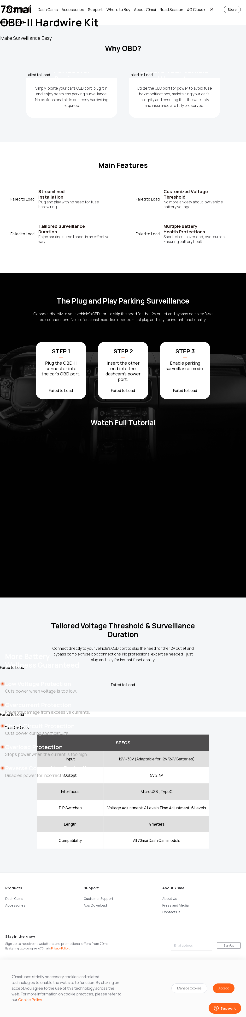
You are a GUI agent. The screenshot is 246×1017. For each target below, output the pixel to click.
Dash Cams (48, 9)
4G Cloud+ (196, 9)
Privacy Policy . (60, 948)
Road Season (171, 9)
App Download (95, 905)
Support (95, 9)
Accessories (73, 9)
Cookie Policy (30, 999)
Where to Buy (118, 9)
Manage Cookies (189, 988)
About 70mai (145, 9)
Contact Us (171, 912)
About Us (169, 898)
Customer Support (98, 898)
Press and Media (175, 905)
